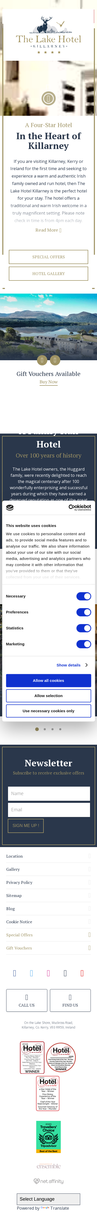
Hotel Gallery (48, 273)
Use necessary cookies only (48, 711)
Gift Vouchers (19, 948)
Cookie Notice (19, 922)
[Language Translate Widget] (48, 1199)
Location (14, 856)
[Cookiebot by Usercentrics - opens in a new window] (69, 507)
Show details (69, 665)
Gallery (13, 869)
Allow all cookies (48, 680)
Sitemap (14, 895)
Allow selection (48, 695)
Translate (55, 1208)
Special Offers (48, 257)
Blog (10, 908)
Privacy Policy (19, 882)
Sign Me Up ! (25, 825)
